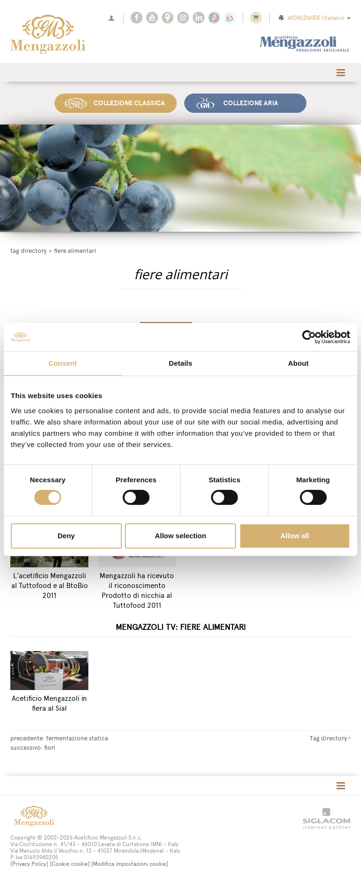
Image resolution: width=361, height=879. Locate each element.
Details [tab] (180, 363)
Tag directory (28, 250)
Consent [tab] (62, 363)
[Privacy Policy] (29, 864)
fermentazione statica (77, 738)
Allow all (295, 536)
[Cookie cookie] (70, 864)
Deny (66, 536)
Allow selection (180, 536)
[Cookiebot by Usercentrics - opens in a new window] (309, 337)
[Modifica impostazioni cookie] (129, 864)
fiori (49, 747)
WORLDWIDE (314, 18)
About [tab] (298, 363)
